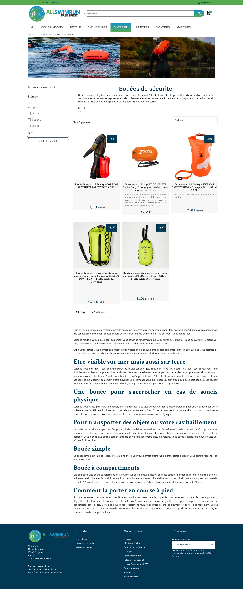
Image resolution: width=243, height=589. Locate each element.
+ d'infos (55, 3)
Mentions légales (132, 543)
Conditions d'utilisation (135, 547)
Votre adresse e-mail (181, 539)
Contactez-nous (131, 568)
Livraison (128, 539)
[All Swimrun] (55, 13)
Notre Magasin (131, 576)
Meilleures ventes (84, 547)
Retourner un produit (134, 560)
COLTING (36, 120)
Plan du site (129, 572)
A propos (128, 551)
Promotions (81, 539)
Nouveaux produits (85, 543)
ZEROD (35, 126)
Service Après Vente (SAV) (136, 564)
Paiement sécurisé (132, 555)
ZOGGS (35, 113)
